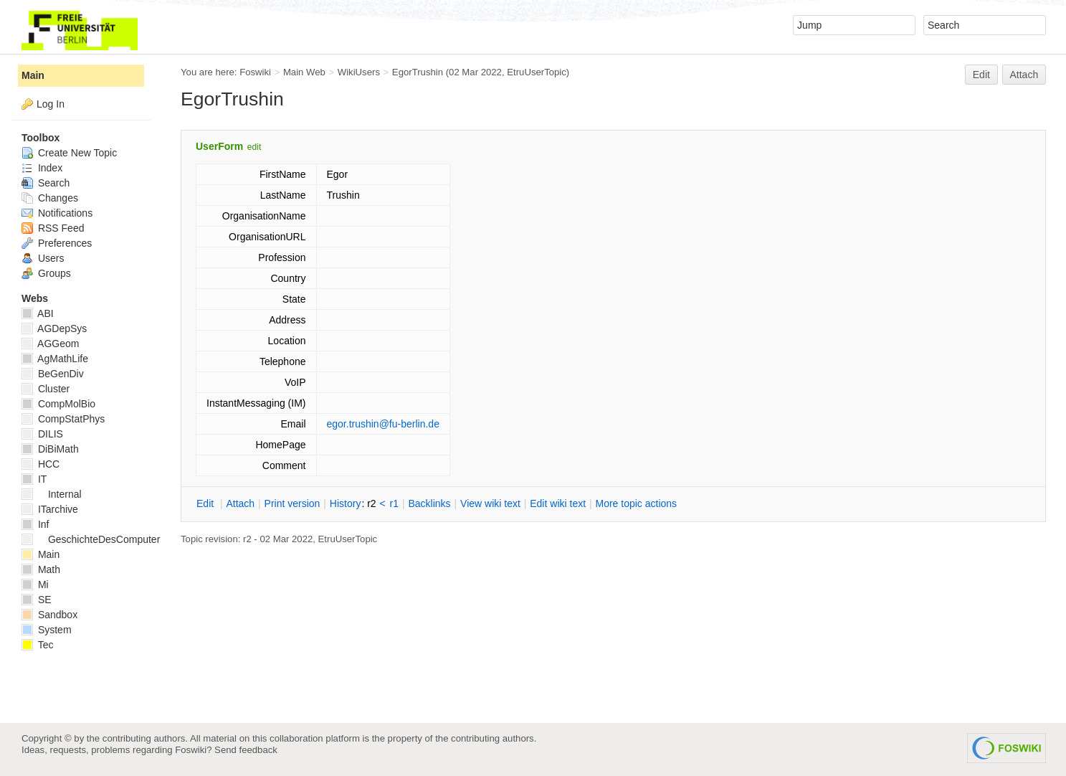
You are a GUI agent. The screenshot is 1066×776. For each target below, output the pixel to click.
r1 (394, 503)
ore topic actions (636, 503)
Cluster (46, 388)
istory (345, 503)
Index (42, 168)
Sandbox (49, 614)
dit (206, 503)
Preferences (57, 243)
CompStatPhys (63, 419)
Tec (37, 644)
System (47, 629)
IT (34, 479)
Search (46, 183)
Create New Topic (69, 152)
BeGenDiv (53, 373)
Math (41, 569)
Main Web (304, 72)
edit (254, 147)
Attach (1024, 74)
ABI (38, 313)
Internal (52, 494)
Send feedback (245, 749)
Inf (35, 524)
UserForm (219, 146)
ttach (240, 503)
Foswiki (255, 72)
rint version (292, 503)
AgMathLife (55, 358)
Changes (50, 198)
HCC (41, 464)
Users (43, 258)
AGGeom (50, 343)
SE (37, 599)
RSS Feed (53, 228)
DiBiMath (50, 449)
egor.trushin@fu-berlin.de (383, 424)
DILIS (42, 434)
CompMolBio (58, 404)
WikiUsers (359, 72)
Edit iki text (558, 503)
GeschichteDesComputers (93, 539)
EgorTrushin (417, 72)
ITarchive (50, 509)
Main (33, 75)
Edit (981, 74)
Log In (51, 104)
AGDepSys (54, 328)
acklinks (429, 503)
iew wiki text (490, 503)
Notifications (57, 213)
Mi (35, 584)
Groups (46, 273)
